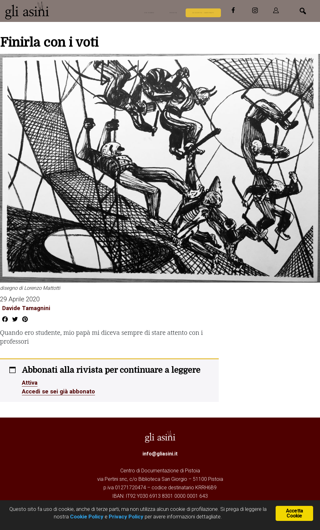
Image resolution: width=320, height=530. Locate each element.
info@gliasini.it (160, 454)
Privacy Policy (126, 516)
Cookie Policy (86, 516)
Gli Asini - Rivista (51, 10)
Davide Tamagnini (25, 308)
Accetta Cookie (294, 512)
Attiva (30, 382)
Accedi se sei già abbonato (60, 391)
